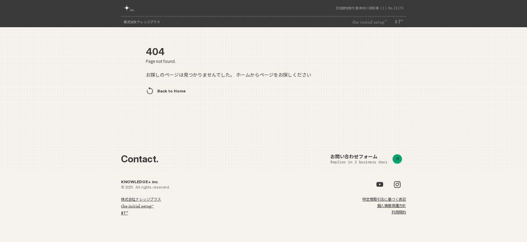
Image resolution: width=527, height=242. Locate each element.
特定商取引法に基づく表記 (384, 199)
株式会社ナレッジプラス (142, 21)
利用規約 (399, 211)
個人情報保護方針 (391, 205)
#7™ (124, 212)
